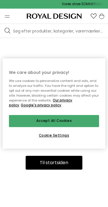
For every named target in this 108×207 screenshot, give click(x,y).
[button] (93, 16)
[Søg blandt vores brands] (59, 31)
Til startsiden (54, 162)
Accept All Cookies (54, 120)
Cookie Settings (54, 135)
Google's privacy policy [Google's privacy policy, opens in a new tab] (41, 105)
